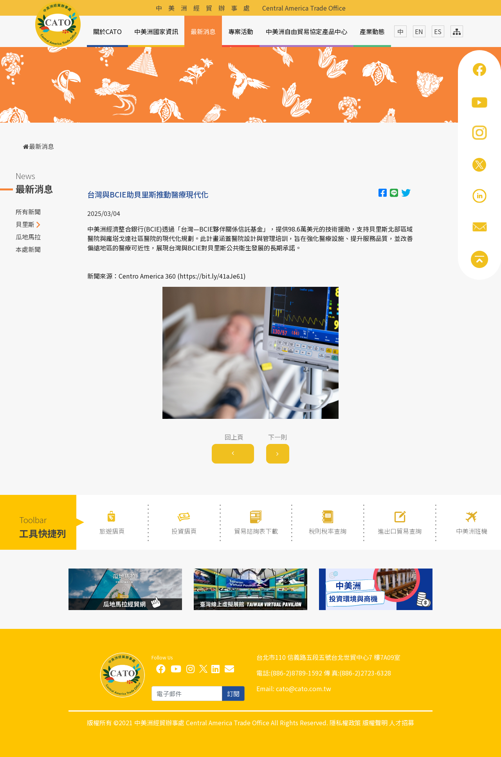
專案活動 (240, 31)
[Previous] (233, 454)
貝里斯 (25, 224)
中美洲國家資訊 (156, 31)
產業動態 (372, 31)
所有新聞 (28, 211)
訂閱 (233, 693)
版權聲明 (374, 722)
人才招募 (401, 722)
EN (419, 31)
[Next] (277, 454)
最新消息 (203, 31)
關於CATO (107, 31)
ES (438, 31)
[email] (186, 693)
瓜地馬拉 (28, 236)
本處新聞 (28, 249)
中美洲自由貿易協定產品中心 (306, 31)
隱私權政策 (345, 722)
